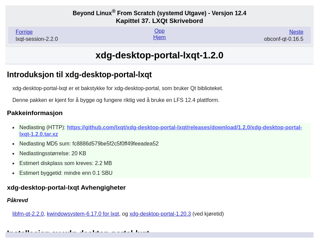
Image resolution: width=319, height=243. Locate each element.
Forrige (24, 32)
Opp (159, 31)
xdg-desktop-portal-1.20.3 (160, 214)
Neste (296, 32)
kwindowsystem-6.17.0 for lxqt (83, 214)
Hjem (159, 37)
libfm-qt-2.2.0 (28, 214)
